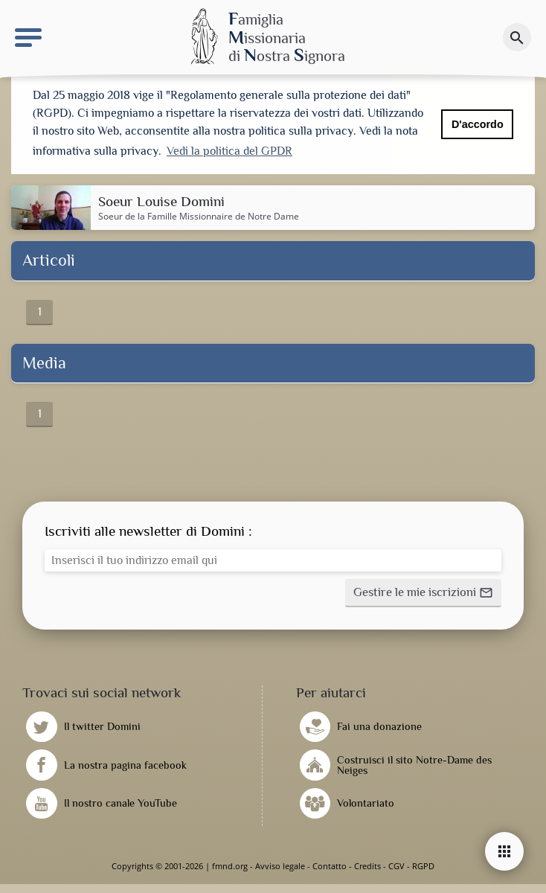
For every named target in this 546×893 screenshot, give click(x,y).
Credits (367, 865)
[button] (423, 593)
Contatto (329, 865)
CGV (396, 865)
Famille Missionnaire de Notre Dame (223, 216)
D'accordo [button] (478, 124)
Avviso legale (280, 865)
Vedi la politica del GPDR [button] (229, 151)
